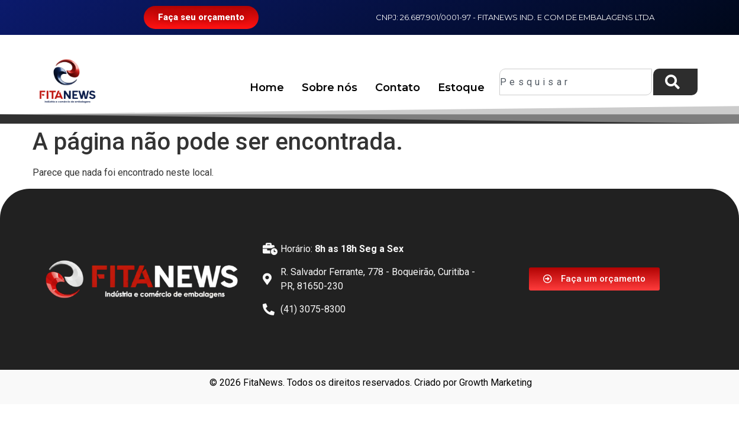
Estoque (461, 87)
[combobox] (575, 82)
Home (267, 87)
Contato (397, 87)
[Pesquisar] (675, 82)
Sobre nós (329, 87)
